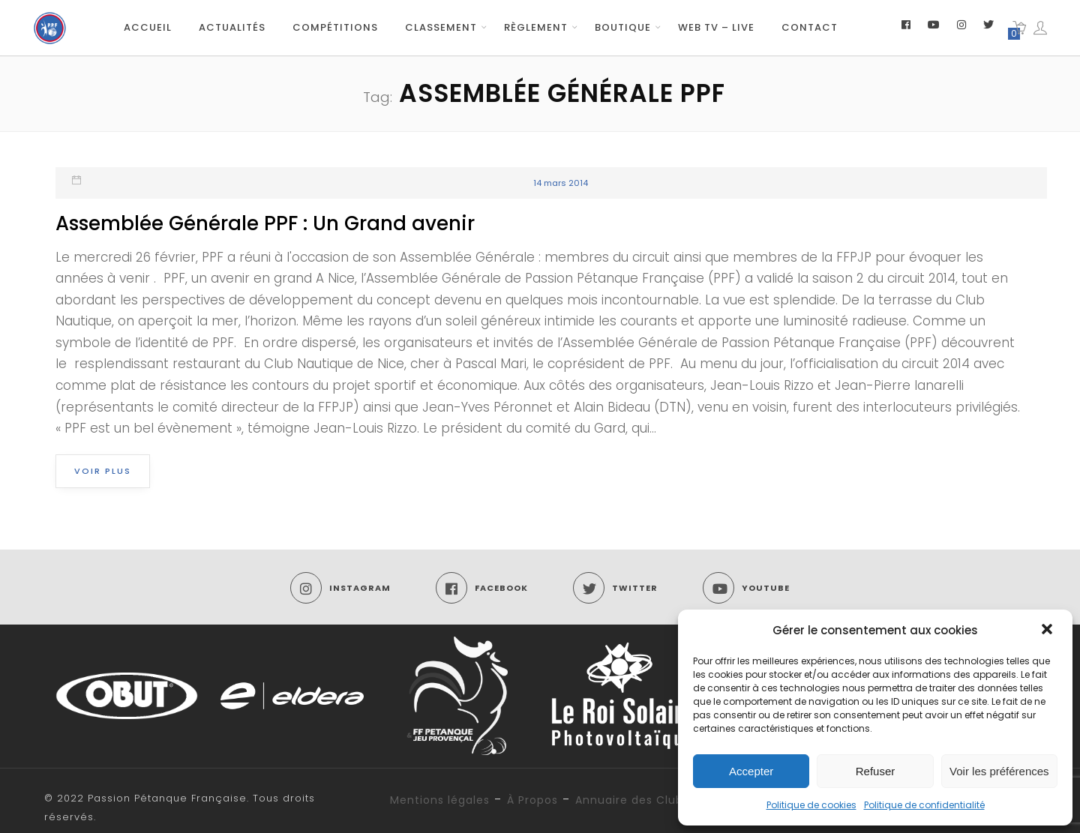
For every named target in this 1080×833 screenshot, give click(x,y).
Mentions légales (440, 800)
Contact (810, 27)
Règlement (536, 27)
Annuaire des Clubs (632, 800)
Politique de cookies (811, 805)
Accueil (148, 27)
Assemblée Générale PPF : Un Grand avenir (265, 223)
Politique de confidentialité (924, 805)
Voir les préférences (999, 771)
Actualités (232, 27)
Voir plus (102, 471)
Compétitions (335, 27)
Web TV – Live (716, 27)
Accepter (751, 771)
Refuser (876, 771)
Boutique (623, 27)
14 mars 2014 (560, 183)
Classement (441, 27)
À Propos (532, 800)
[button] (1049, 631)
